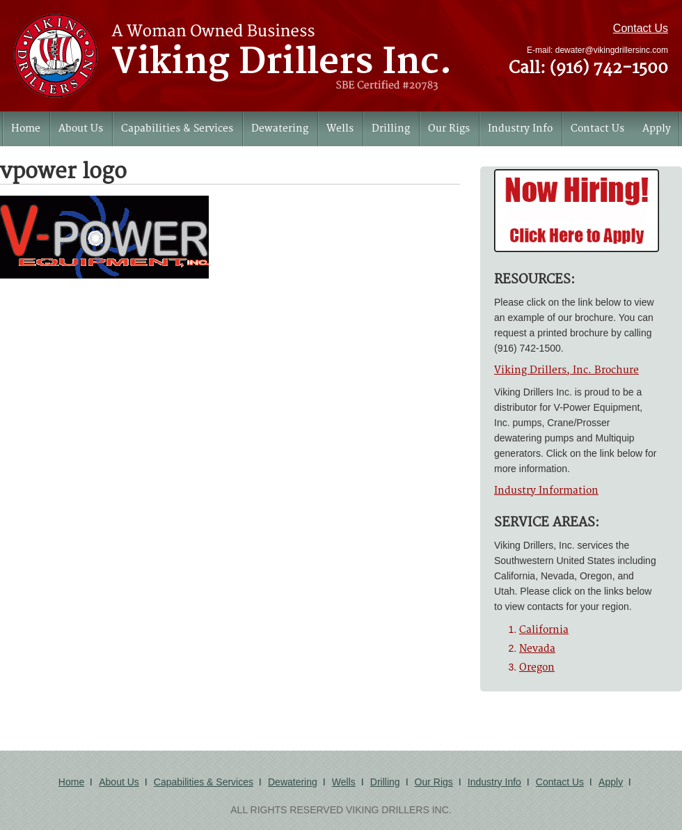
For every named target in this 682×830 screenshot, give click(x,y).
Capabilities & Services (177, 128)
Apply (656, 128)
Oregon (537, 667)
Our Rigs (449, 128)
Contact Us (640, 28)
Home (25, 128)
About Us (80, 128)
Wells (340, 128)
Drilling (391, 128)
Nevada (537, 649)
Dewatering (279, 128)
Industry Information (546, 490)
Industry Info (520, 128)
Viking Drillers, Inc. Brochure (566, 370)
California (544, 630)
